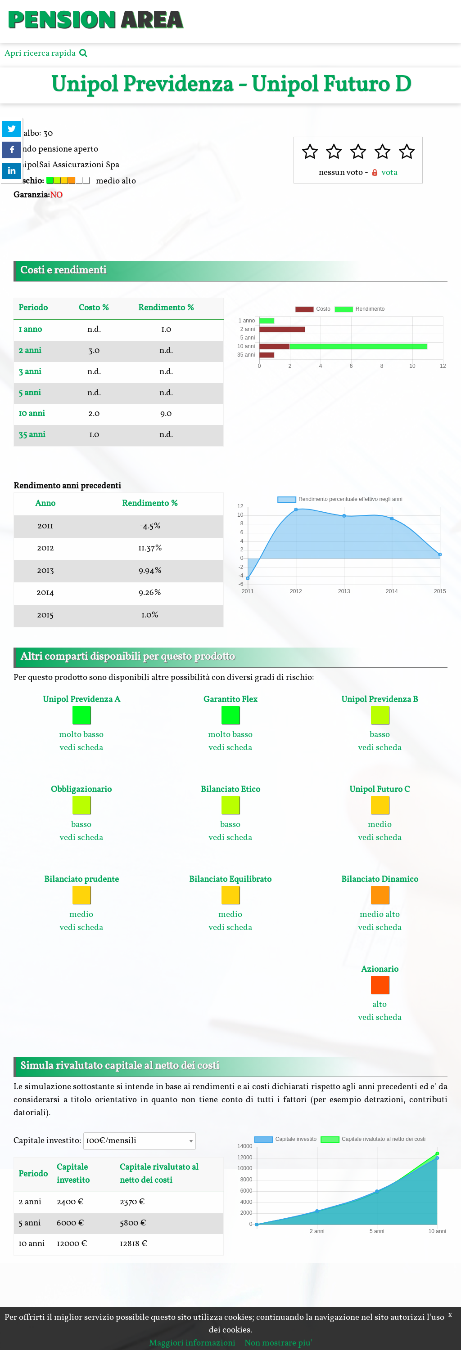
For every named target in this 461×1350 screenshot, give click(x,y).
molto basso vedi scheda (81, 724)
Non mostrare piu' (278, 1343)
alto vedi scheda (380, 994)
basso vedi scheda (379, 724)
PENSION (61, 17)
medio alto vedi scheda (379, 904)
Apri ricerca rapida (47, 53)
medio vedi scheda (379, 814)
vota (384, 173)
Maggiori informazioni (192, 1343)
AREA (151, 17)
